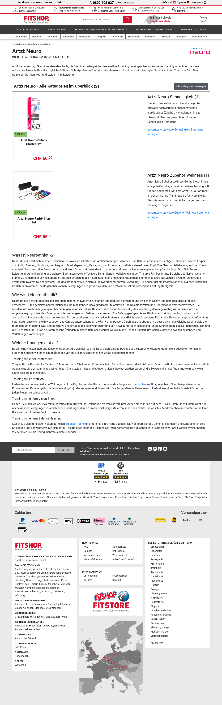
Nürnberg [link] (30, 587)
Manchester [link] (41, 608)
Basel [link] (18, 560)
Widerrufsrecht (120, 555)
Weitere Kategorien (193, 32)
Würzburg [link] (20, 595)
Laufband (156, 555)
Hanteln (155, 585)
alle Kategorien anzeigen (191, 88)
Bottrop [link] (19, 573)
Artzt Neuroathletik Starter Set (33, 144)
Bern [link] (24, 560)
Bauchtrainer (158, 618)
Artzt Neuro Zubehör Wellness (175, 177)
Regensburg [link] (42, 587)
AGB (86, 546)
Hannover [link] (31, 580)
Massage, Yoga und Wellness (154, 32)
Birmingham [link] (40, 604)
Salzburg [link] (56, 616)
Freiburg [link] (61, 576)
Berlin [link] (39, 569)
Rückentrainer (158, 623)
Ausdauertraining (27, 32)
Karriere (48, 2)
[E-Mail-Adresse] (34, 450)
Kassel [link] (64, 580)
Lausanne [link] (33, 560)
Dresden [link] (66, 573)
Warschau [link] (20, 665)
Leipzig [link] (34, 584)
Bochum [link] (57, 569)
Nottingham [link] (54, 608)
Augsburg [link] (29, 569)
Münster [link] (19, 587)
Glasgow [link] (19, 608)
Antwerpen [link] (21, 638)
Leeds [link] (29, 604)
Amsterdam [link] (21, 625)
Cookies (88, 551)
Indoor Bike (157, 580)
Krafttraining (57, 32)
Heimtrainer (157, 597)
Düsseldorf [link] (21, 576)
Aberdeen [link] (20, 604)
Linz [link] (47, 616)
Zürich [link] (43, 560)
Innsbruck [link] (26, 616)
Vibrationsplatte (159, 635)
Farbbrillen (139, 386)
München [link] (66, 584)
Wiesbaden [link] (58, 591)
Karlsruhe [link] (55, 580)
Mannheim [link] (53, 584)
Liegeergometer (159, 593)
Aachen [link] (19, 569)
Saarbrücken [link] (22, 591)
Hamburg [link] (20, 580)
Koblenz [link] (19, 584)
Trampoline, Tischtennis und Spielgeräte (101, 32)
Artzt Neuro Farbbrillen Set (34, 223)
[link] (150, 449)
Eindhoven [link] (60, 625)
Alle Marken (31, 46)
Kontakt (58, 2)
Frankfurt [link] (51, 576)
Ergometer (156, 551)
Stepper (155, 606)
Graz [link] (17, 616)
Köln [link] (27, 584)
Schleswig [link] (35, 591)
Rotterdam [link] (34, 629)
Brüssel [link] (32, 638)
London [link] (29, 608)
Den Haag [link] (48, 625)
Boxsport (156, 589)
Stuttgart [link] (46, 591)
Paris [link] (23, 647)
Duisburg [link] (32, 576)
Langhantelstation (161, 610)
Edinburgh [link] (65, 604)
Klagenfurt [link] (38, 616)
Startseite (17, 46)
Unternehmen (22, 2)
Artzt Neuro (45, 46)
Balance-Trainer (75, 426)
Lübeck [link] (43, 584)
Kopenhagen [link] (22, 656)
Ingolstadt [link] (43, 580)
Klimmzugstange (160, 627)
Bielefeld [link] (47, 569)
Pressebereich (119, 575)
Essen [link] (41, 576)
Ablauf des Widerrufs (123, 559)
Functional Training (161, 614)
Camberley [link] (53, 604)
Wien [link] (64, 616)
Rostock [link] (54, 587)
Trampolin (156, 568)
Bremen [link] (45, 573)
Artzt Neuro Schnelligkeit (170, 99)
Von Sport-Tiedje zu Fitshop (30, 489)
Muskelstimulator (160, 631)
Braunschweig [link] (32, 573)
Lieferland (169, 2)
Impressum (36, 2)
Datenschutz (119, 546)
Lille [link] (17, 647)
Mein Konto (199, 2)
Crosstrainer (157, 546)
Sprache (184, 2)
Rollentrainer (157, 602)
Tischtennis (157, 572)
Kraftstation (157, 563)
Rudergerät (157, 559)
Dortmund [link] (55, 573)
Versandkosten (92, 555)
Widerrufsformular (93, 559)
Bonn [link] (66, 569)
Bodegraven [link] (35, 625)
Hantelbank (157, 576)
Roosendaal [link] (21, 629)
